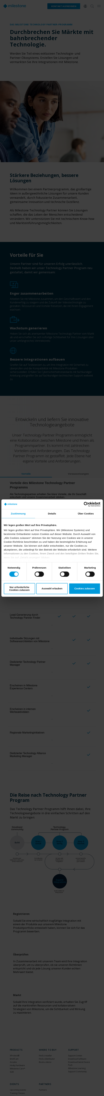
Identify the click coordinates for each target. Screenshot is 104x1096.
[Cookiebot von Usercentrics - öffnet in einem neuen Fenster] (86, 504)
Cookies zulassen (84, 588)
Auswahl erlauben (52, 588)
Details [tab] (52, 513)
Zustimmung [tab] (18, 513)
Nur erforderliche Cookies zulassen (19, 588)
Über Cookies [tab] (86, 513)
